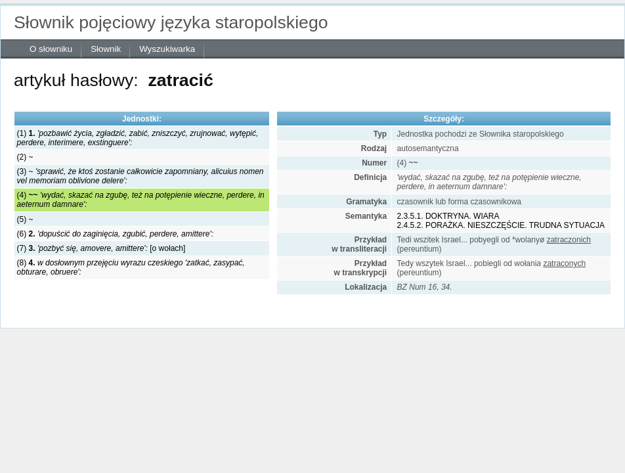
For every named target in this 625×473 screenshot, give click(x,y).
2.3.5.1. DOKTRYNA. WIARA (448, 216)
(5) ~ (25, 219)
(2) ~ (25, 157)
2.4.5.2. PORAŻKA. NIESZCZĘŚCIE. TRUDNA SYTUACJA (501, 225)
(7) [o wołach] (101, 248)
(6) (115, 233)
